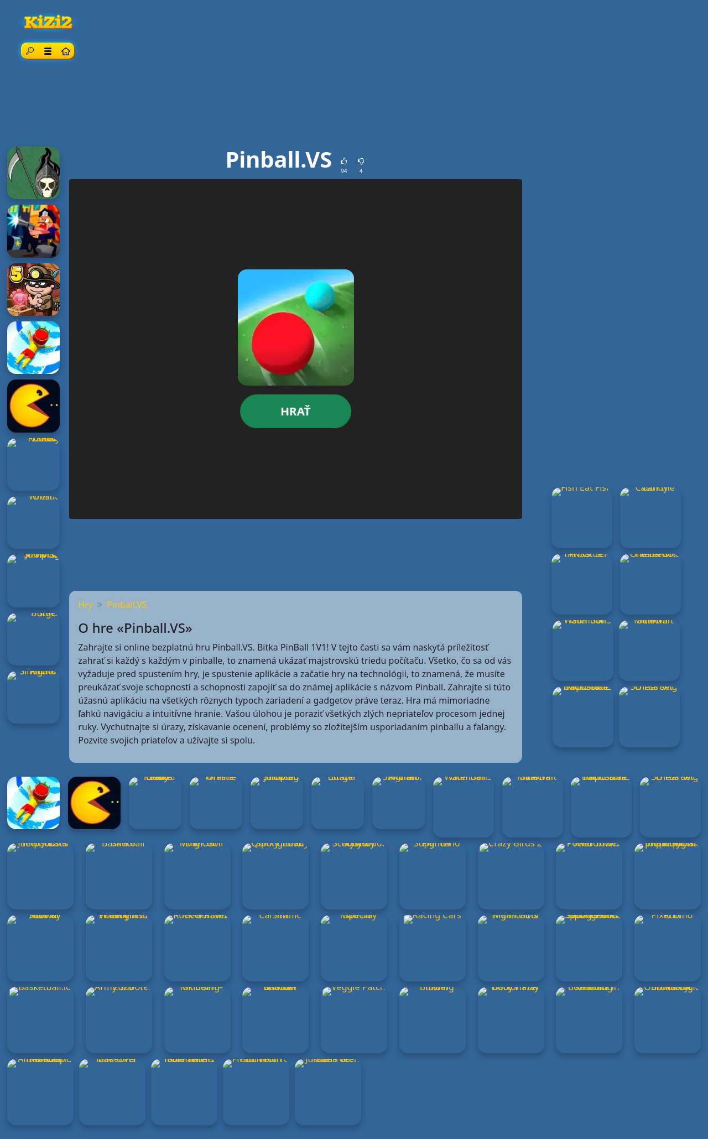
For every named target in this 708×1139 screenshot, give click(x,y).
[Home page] (65, 51)
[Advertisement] (354, 106)
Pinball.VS (127, 605)
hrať (295, 411)
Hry (85, 605)
